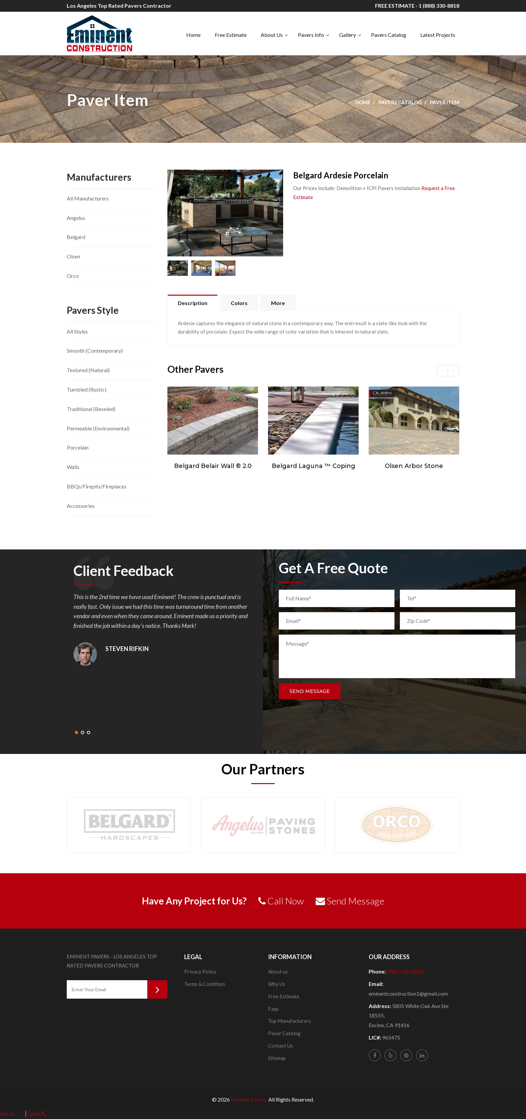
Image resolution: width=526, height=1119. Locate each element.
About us (278, 971)
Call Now (281, 900)
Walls (73, 467)
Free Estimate (231, 35)
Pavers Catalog (388, 35)
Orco (73, 276)
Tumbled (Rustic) (86, 389)
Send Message (310, 691)
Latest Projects (437, 35)
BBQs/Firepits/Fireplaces (96, 486)
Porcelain (78, 447)
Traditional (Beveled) (91, 409)
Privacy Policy (200, 971)
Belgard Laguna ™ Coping (313, 466)
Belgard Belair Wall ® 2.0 (213, 466)
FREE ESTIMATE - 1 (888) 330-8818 (417, 5)
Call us (36, 1114)
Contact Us (280, 1046)
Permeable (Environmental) (98, 428)
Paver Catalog (284, 1033)
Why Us (276, 984)
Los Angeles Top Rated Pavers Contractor (119, 5)
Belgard (76, 237)
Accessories (81, 506)
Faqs (273, 1009)
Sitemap (277, 1058)
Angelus (76, 218)
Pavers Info (311, 35)
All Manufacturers (88, 198)
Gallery (347, 35)
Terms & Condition (204, 984)
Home (193, 35)
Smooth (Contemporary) (95, 350)
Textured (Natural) (88, 370)
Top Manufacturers (289, 1021)
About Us (272, 35)
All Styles (77, 331)
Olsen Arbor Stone (414, 466)
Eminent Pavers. (249, 1099)
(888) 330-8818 (405, 971)
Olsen (73, 256)
